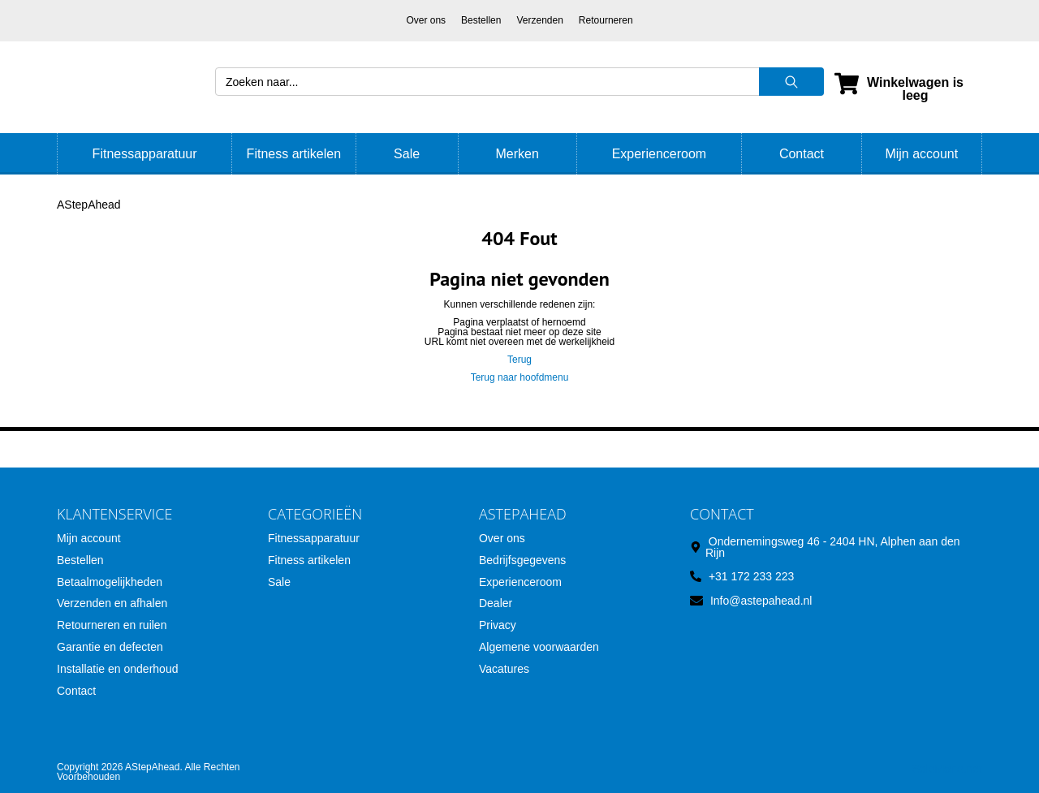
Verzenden (539, 20)
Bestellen (481, 20)
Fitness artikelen (294, 154)
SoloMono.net (947, 768)
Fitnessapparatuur (145, 154)
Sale (407, 154)
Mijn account (921, 154)
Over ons (426, 20)
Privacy (497, 624)
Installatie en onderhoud (117, 668)
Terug (519, 359)
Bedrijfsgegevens (522, 560)
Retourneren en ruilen (111, 624)
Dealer (495, 603)
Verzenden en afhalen (112, 603)
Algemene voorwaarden (539, 646)
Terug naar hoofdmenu (520, 377)
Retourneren (606, 20)
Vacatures (504, 668)
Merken (516, 154)
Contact (801, 154)
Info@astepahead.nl (761, 600)
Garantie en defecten (110, 646)
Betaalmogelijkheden (109, 581)
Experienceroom (659, 154)
